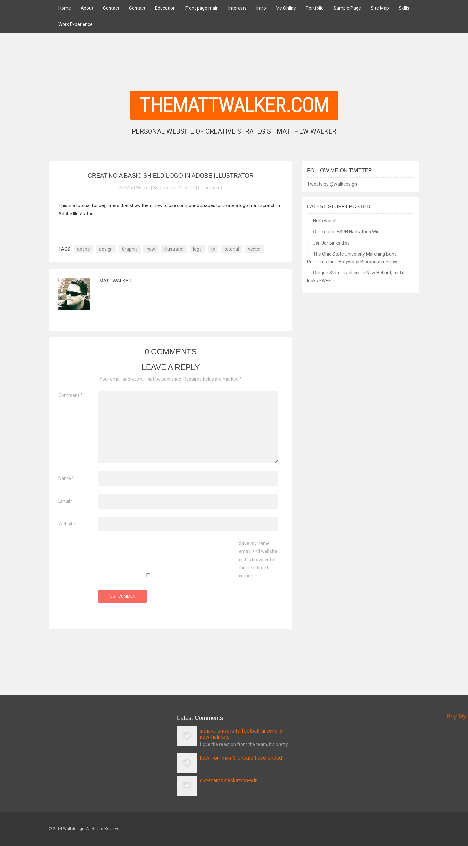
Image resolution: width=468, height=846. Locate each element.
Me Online (286, 8)
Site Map (380, 8)
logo (197, 249)
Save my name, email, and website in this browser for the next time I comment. (258, 559)
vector (254, 249)
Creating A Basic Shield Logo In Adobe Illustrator (171, 175)
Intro (261, 8)
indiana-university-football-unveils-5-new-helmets (242, 734)
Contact (111, 8)
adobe (83, 249)
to (213, 249)
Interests (237, 8)
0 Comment (210, 187)
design (106, 249)
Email (65, 501)
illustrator (174, 249)
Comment (70, 395)
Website (66, 523)
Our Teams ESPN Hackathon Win (346, 231)
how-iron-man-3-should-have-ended (241, 758)
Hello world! (324, 220)
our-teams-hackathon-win (229, 780)
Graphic (129, 249)
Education (165, 8)
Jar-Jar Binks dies (331, 242)
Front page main (202, 8)
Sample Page (347, 8)
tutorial (231, 249)
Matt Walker (115, 280)
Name (66, 478)
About (87, 8)
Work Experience (75, 24)
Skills (404, 8)
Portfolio (315, 8)
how (151, 249)
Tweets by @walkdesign (332, 184)
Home (64, 8)
